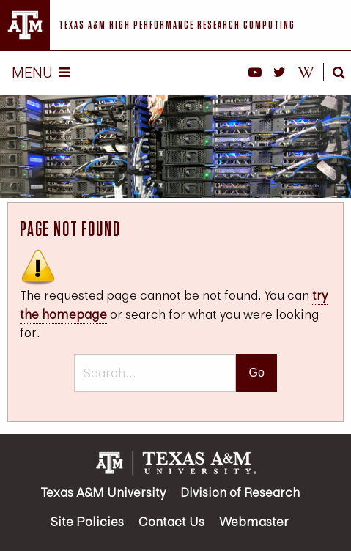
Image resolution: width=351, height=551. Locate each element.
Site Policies (87, 521)
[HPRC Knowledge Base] (306, 73)
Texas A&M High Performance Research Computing (177, 25)
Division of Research (240, 492)
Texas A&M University (103, 492)
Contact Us (171, 521)
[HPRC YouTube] (255, 73)
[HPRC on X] (279, 73)
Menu (41, 72)
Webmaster (254, 521)
